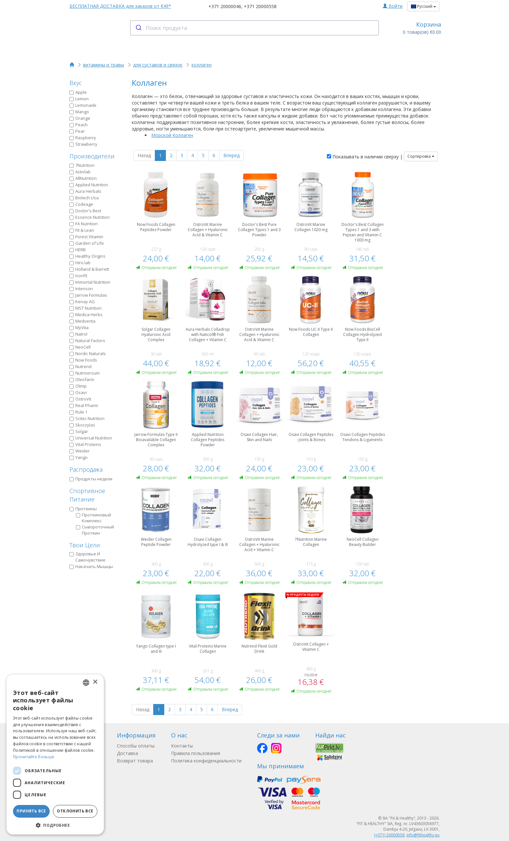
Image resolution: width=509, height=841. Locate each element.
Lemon (79, 99)
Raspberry (82, 138)
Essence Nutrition (89, 217)
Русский (423, 6)
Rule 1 (78, 412)
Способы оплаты (136, 746)
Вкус (75, 83)
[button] (55, 825)
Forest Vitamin (86, 237)
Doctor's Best (85, 211)
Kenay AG (82, 301)
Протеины (83, 509)
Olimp (78, 386)
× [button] (95, 682)
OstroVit (80, 399)
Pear (77, 131)
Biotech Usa (84, 198)
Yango (78, 457)
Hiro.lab (80, 263)
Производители (92, 156)
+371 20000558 (260, 6)
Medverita (82, 321)
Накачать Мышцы (91, 566)
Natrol (78, 334)
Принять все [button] (31, 811)
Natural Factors (87, 340)
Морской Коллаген (172, 135)
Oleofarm (81, 379)
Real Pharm (83, 405)
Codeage (81, 204)
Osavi (78, 392)
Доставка (127, 753)
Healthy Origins (87, 256)
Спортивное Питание (87, 495)
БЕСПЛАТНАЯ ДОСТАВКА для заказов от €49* (120, 6)
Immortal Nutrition (89, 282)
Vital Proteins (85, 444)
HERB (77, 250)
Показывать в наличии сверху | (365, 157)
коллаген (202, 65)
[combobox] (254, 27)
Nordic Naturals (87, 353)
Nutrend (80, 366)
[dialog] (55, 754)
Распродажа (86, 469)
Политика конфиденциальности (206, 761)
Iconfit (78, 275)
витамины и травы (103, 65)
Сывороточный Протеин (95, 530)
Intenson (81, 288)
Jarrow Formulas (88, 295)
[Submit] (138, 28)
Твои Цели (84, 545)
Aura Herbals (85, 191)
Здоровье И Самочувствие (87, 557)
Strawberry (83, 144)
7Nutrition (81, 165)
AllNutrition (83, 178)
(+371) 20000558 (389, 835)
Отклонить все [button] (75, 811)
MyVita (79, 327)
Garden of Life (86, 243)
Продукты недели (90, 479)
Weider (79, 451)
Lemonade (82, 105)
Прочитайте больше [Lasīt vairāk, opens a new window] (33, 757)
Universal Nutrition (90, 438)
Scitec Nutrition (87, 418)
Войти (393, 6)
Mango (79, 112)
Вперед (231, 155)
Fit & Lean (81, 230)
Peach (78, 125)
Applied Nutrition (88, 185)
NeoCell (80, 347)
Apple (78, 92)
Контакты (182, 746)
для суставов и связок (157, 65)
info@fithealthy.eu (423, 835)
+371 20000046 (224, 6)
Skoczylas (82, 425)
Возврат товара (135, 761)
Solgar (78, 431)
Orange (79, 118)
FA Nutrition (83, 224)
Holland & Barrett (89, 269)
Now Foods (83, 360)
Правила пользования (195, 753)
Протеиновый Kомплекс (93, 518)
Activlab (80, 172)
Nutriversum (84, 373)
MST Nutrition (85, 308)
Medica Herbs (86, 314)
